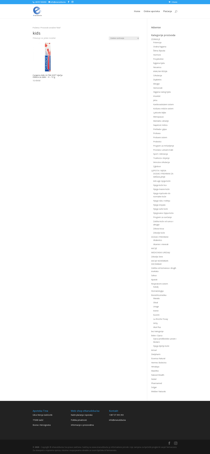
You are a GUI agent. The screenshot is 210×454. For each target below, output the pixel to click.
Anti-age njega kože (161, 181)
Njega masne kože (161, 189)
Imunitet (156, 96)
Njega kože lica (159, 185)
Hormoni (157, 55)
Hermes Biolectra (158, 362)
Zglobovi (157, 166)
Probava (156, 133)
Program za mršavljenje (163, 145)
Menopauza (158, 116)
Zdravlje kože (159, 232)
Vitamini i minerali (160, 244)
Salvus (154, 275)
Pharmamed (156, 383)
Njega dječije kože (161, 346)
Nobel (153, 379)
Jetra (155, 100)
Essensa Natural (158, 358)
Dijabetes (157, 79)
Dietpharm (155, 354)
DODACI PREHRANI (159, 237)
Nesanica (157, 67)
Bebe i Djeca (156, 335)
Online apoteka (152, 11)
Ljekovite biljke (159, 112)
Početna (36, 27)
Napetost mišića (160, 125)
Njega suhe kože (160, 209)
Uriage (156, 306)
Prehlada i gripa (160, 129)
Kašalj (155, 287)
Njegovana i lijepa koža (163, 213)
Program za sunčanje (162, 217)
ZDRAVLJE (155, 39)
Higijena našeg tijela (162, 92)
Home (137, 11)
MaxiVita (155, 371)
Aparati (154, 279)
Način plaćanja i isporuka (81, 415)
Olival (155, 302)
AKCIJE (154, 248)
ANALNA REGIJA (160, 71)
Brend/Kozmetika (158, 295)
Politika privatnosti (79, 420)
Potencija (157, 42)
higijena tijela (159, 63)
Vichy (155, 323)
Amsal (154, 350)
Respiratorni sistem (159, 283)
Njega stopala (159, 205)
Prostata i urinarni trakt (163, 150)
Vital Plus (157, 327)
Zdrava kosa (158, 228)
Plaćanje (167, 11)
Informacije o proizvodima (82, 425)
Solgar (154, 387)
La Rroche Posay (160, 319)
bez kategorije (157, 331)
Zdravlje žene (157, 256)
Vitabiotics (157, 240)
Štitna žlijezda (159, 50)
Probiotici (157, 141)
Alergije (156, 83)
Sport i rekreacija (160, 154)
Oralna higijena (159, 46)
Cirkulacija (157, 75)
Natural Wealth (157, 375)
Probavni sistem (160, 137)
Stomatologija (157, 291)
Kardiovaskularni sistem (163, 104)
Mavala (156, 298)
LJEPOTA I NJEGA (158, 170)
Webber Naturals (158, 391)
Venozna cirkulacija (161, 162)
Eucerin (156, 315)
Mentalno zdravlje (161, 121)
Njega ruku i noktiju (161, 200)
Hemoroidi (157, 88)
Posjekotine (158, 59)
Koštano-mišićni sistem (163, 108)
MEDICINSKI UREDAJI (160, 252)
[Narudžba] (124, 38)
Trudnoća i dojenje (161, 158)
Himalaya (155, 366)
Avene (156, 310)
